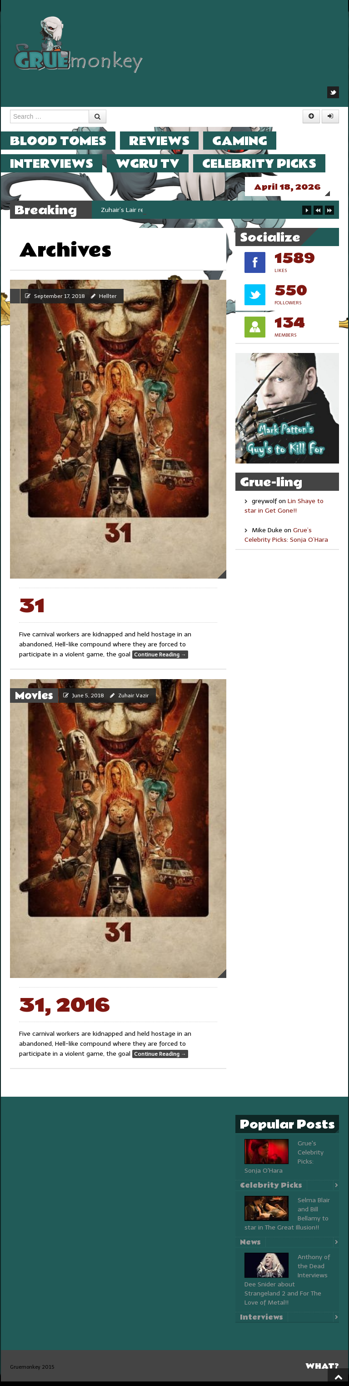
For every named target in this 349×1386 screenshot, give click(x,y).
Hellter (108, 300)
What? (322, 1371)
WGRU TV (157, 163)
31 (32, 610)
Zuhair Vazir (133, 700)
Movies (34, 700)
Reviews (168, 141)
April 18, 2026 (296, 187)
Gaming (248, 141)
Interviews (60, 163)
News (250, 1246)
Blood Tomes (67, 141)
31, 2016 (64, 1010)
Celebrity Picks (268, 163)
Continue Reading (160, 659)
